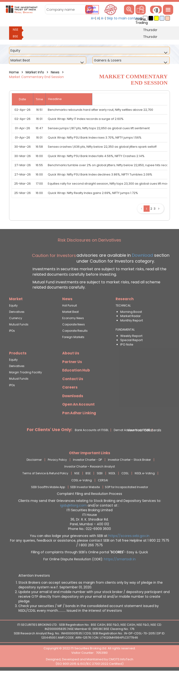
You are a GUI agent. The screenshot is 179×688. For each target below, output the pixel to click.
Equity (13, 319)
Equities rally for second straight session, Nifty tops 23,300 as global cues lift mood (109, 183)
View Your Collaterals (144, 443)
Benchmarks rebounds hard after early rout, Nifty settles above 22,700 (100, 110)
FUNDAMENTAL (125, 343)
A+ (93, 18)
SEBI (100, 487)
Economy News (73, 332)
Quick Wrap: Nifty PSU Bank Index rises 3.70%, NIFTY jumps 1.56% (94, 137)
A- (103, 18)
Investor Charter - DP (87, 474)
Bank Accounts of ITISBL (92, 444)
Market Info (35, 72)
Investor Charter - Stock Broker (129, 474)
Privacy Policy (57, 474)
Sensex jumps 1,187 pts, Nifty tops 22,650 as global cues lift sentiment (99, 128)
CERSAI (103, 494)
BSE (15, 36)
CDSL (125, 487)
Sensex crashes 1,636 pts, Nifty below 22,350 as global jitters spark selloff (102, 146)
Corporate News (73, 338)
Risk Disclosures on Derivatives (89, 254)
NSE (15, 29)
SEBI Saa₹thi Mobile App (48, 501)
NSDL (112, 487)
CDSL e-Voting (81, 494)
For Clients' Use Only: (49, 443)
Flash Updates (92, 10)
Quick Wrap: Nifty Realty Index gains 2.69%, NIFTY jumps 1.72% (93, 193)
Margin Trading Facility (25, 386)
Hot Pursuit (69, 319)
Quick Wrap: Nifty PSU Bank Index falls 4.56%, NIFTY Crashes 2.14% (96, 156)
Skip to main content (124, 18)
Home (14, 72)
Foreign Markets (73, 351)
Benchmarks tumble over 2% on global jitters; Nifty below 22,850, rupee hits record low (113, 165)
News (55, 72)
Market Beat (70, 325)
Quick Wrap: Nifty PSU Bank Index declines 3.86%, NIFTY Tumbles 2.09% (100, 174)
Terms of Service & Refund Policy (45, 487)
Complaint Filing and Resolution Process (89, 507)
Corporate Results (75, 345)
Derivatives (16, 325)
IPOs (12, 345)
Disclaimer (34, 474)
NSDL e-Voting (145, 487)
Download (142, 269)
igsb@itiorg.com (74, 519)
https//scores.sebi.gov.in (128, 549)
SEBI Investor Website (85, 501)
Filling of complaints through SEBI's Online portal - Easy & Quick (89, 565)
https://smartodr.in (120, 572)
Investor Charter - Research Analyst (89, 480)
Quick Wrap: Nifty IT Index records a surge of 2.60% (86, 119)
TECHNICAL (123, 319)
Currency (15, 332)
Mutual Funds (18, 338)
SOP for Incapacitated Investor (126, 501)
